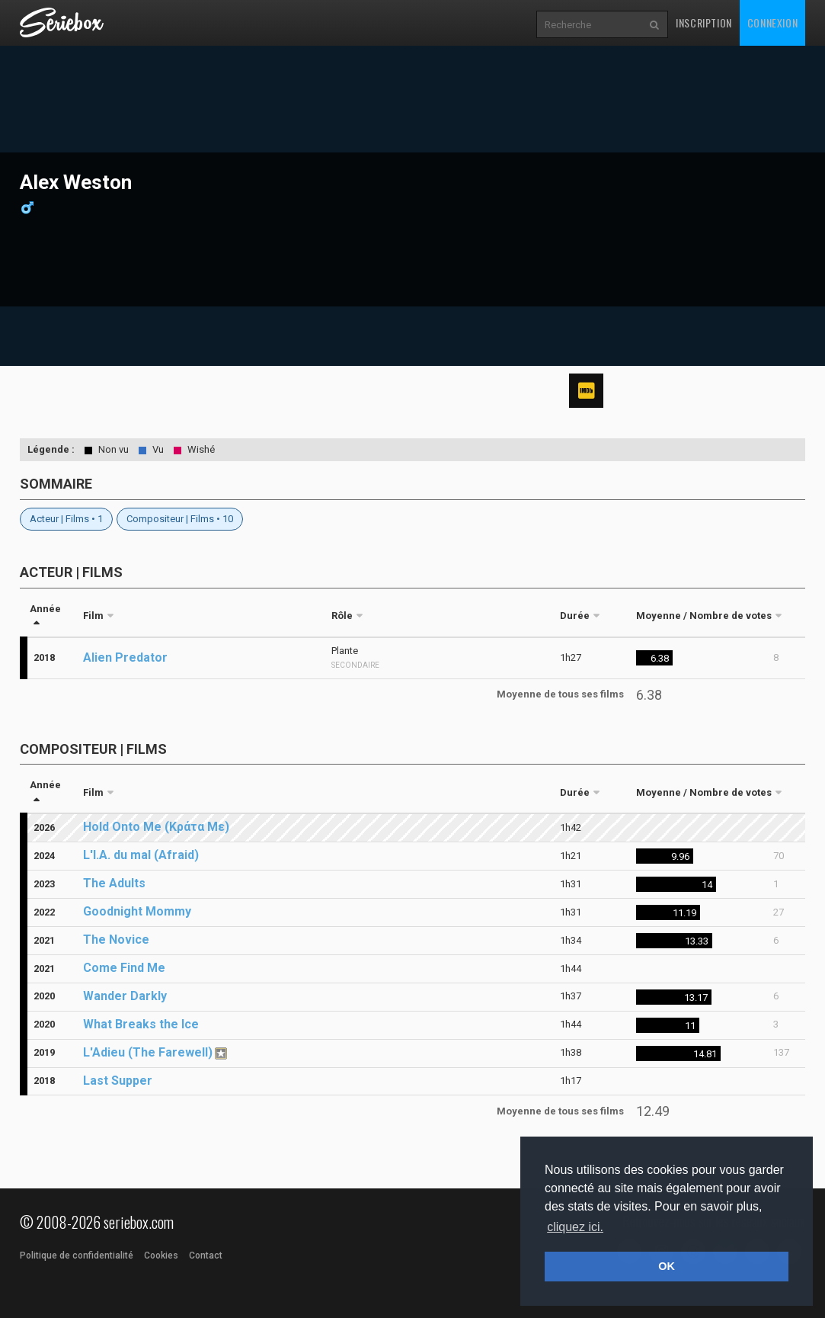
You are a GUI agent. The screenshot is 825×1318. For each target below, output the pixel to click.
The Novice (116, 939)
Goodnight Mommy (137, 911)
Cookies (161, 1255)
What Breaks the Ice (141, 1024)
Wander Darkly (125, 995)
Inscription (704, 22)
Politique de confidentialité (76, 1255)
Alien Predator (125, 657)
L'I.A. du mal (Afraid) (141, 854)
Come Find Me (124, 967)
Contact (205, 1255)
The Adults (114, 883)
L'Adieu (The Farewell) (148, 1052)
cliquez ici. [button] (575, 1226)
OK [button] (666, 1266)
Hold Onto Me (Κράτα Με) (156, 826)
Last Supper (117, 1080)
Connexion (772, 22)
